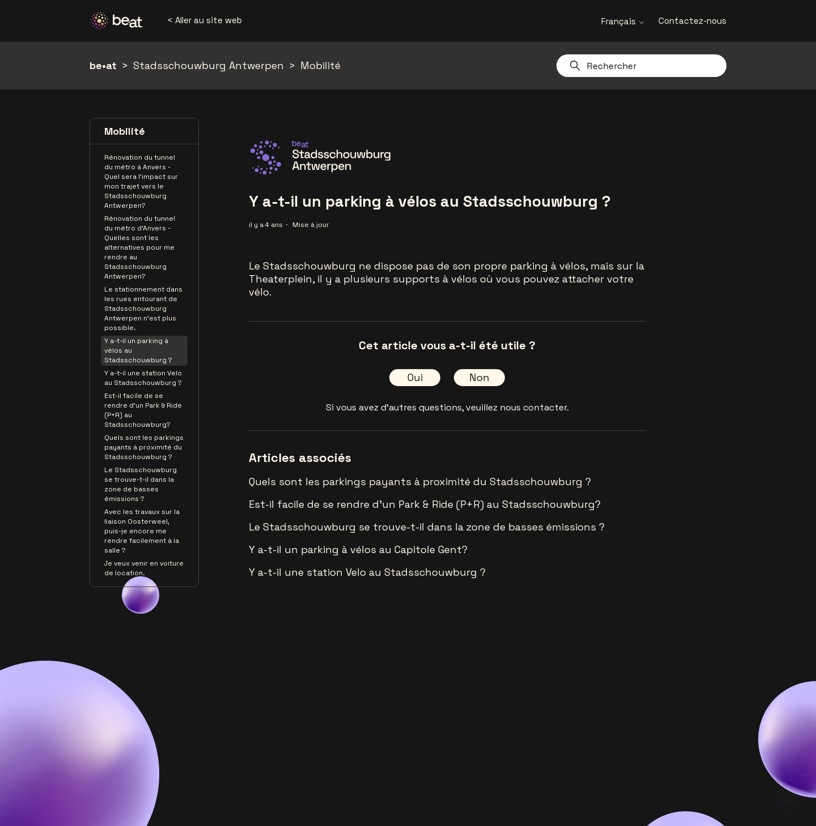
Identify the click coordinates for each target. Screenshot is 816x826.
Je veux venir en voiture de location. (144, 568)
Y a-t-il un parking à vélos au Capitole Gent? (358, 549)
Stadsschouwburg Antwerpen (208, 65)
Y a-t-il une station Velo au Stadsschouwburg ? (143, 378)
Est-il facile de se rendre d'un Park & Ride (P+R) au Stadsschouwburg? (143, 410)
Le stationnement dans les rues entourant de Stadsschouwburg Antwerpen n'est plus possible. (143, 308)
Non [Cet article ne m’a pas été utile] (479, 377)
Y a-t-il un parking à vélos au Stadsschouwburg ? (138, 350)
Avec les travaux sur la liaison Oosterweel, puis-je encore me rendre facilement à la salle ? (142, 531)
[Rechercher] (641, 65)
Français (623, 21)
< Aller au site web (204, 20)
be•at (103, 65)
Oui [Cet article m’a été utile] (415, 377)
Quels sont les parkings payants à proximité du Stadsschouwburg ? (144, 447)
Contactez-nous (692, 20)
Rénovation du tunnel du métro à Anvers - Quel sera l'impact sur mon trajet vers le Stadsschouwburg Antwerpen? (141, 181)
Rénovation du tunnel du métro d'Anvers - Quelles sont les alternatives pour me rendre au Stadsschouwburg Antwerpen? (139, 247)
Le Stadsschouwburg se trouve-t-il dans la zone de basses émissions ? (140, 484)
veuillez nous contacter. (517, 407)
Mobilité (320, 65)
